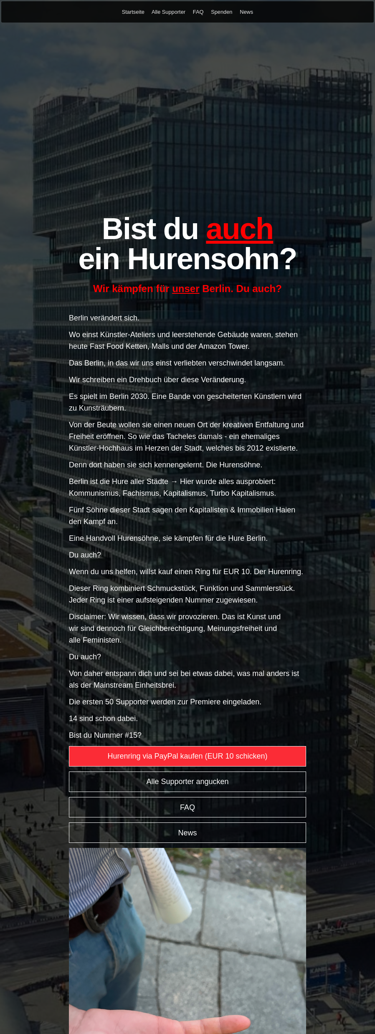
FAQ (198, 12)
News (246, 12)
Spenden (221, 12)
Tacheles (181, 436)
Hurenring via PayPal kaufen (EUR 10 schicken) (187, 756)
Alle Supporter (168, 12)
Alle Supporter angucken (187, 781)
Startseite (133, 12)
